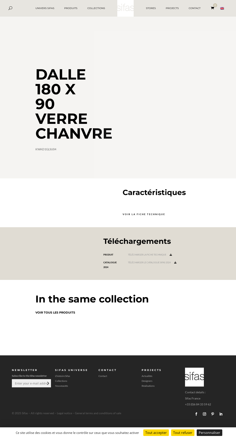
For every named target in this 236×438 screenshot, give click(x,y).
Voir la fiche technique (144, 214)
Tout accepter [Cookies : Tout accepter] (156, 432)
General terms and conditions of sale (98, 413)
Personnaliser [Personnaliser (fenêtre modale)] (209, 432)
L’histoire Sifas (62, 376)
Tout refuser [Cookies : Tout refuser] (182, 432)
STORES (151, 8)
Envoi (47, 383)
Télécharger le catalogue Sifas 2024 (152, 262)
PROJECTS (172, 8)
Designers (147, 381)
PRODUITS (70, 8)
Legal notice (64, 413)
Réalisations (148, 385)
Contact (102, 376)
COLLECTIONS (96, 8)
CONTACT (195, 8)
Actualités (147, 376)
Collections (61, 381)
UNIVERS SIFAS (44, 8)
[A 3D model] (165, 104)
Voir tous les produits (55, 312)
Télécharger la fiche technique (150, 254)
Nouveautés (61, 385)
